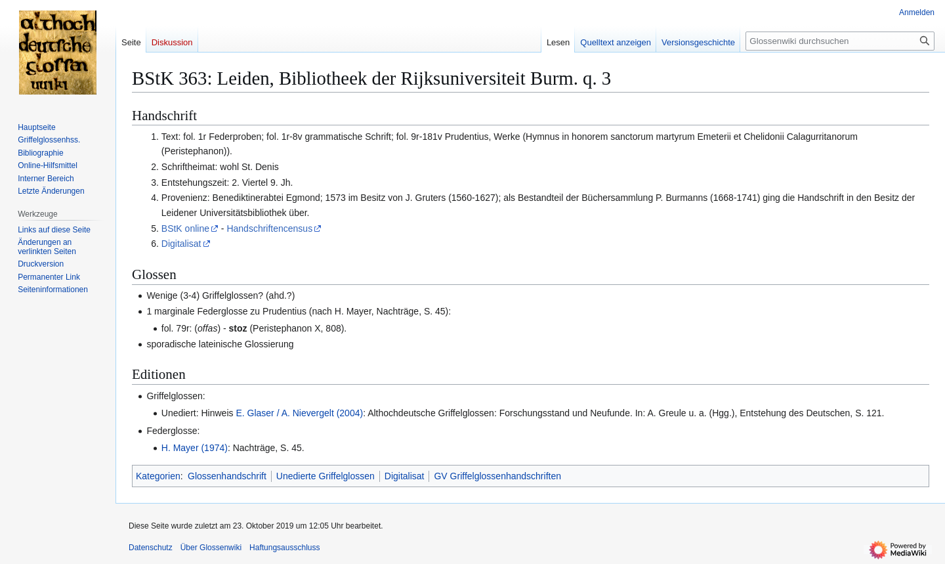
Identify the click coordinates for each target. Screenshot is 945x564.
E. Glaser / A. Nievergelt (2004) (299, 413)
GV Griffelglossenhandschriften (497, 476)
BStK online (185, 228)
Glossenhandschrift (227, 476)
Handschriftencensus (269, 228)
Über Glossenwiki (211, 547)
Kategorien (158, 476)
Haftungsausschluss (284, 547)
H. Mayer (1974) (194, 448)
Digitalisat (181, 243)
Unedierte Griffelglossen (325, 476)
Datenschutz (151, 547)
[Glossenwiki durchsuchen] (840, 41)
